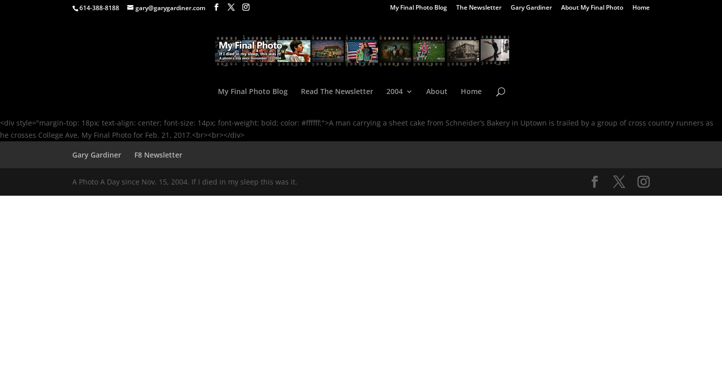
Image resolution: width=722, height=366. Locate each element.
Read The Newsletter (337, 92)
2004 (394, 92)
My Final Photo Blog (418, 8)
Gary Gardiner (531, 8)
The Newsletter (479, 8)
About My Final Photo (592, 8)
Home (641, 8)
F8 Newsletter (158, 155)
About (437, 92)
